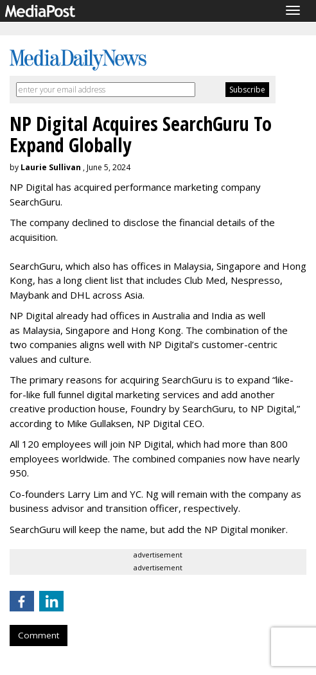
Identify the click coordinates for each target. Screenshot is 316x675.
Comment (38, 635)
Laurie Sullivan (51, 167)
